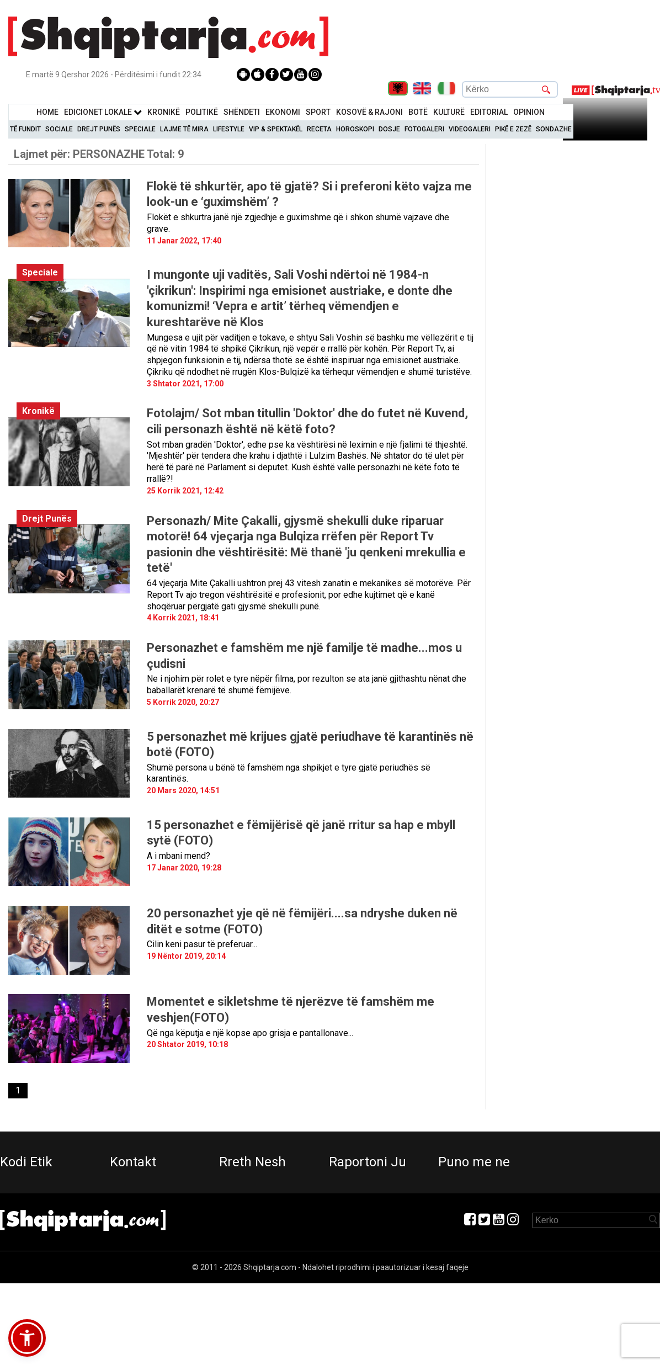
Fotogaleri (424, 129)
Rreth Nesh (252, 1162)
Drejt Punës (98, 129)
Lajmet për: (99, 154)
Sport (318, 112)
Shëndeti (241, 112)
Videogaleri (470, 129)
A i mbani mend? (178, 856)
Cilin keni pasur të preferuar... (202, 944)
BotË (418, 112)
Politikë (201, 112)
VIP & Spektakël (275, 129)
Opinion (529, 112)
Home (47, 112)
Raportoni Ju (367, 1162)
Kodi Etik (26, 1162)
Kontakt (133, 1162)
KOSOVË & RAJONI (369, 112)
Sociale (59, 129)
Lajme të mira (184, 129)
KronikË (163, 112)
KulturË (449, 112)
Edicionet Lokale (103, 112)
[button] (27, 1338)
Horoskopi (355, 129)
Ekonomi (282, 112)
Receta (319, 129)
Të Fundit (25, 129)
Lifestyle (228, 129)
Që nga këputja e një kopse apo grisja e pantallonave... (250, 1033)
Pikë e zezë (513, 129)
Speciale (140, 129)
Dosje (389, 129)
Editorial (489, 112)
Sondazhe (554, 129)
